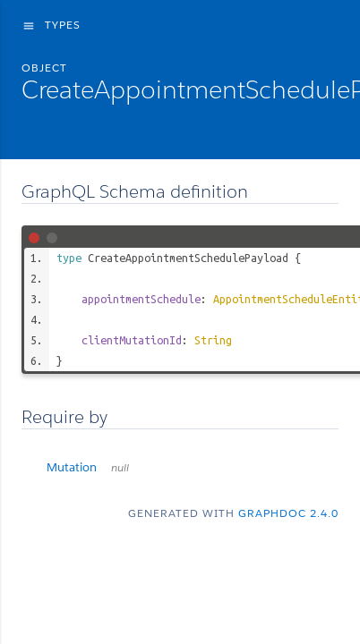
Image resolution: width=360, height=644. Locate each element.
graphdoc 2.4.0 (288, 513)
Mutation (88, 467)
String (213, 340)
